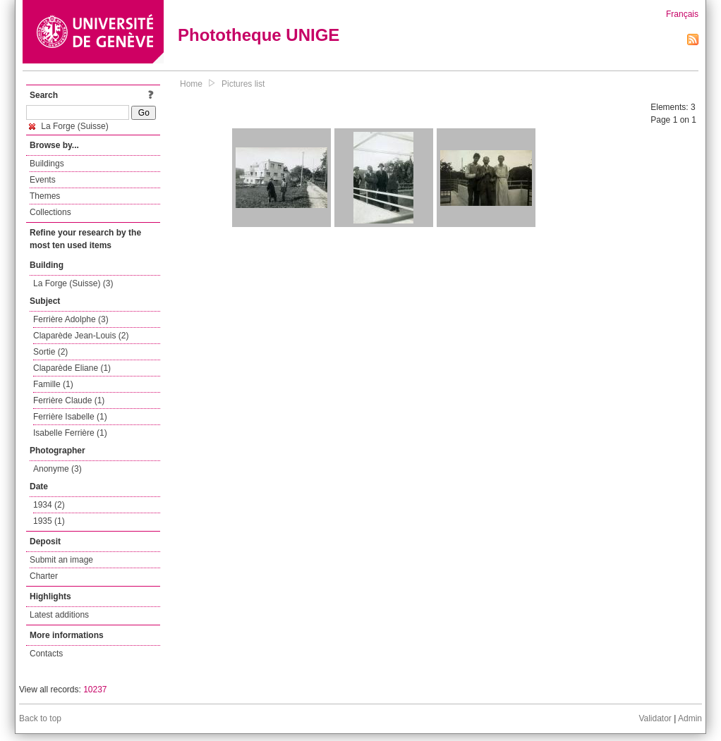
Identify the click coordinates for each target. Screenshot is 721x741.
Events (43, 180)
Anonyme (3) (57, 469)
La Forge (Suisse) (69, 126)
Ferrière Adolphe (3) (71, 319)
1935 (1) (49, 521)
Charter (44, 576)
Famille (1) (53, 384)
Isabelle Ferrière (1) (70, 433)
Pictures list (243, 84)
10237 (95, 689)
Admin (690, 718)
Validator (654, 718)
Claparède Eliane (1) (72, 368)
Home (191, 84)
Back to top (40, 718)
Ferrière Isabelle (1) (70, 417)
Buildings (47, 164)
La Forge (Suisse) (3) (73, 283)
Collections (50, 212)
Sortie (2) (50, 352)
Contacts (46, 654)
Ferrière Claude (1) (68, 400)
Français (682, 14)
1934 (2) (49, 505)
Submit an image (61, 560)
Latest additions (59, 615)
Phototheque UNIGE (258, 34)
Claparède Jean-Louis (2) (80, 336)
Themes (45, 196)
